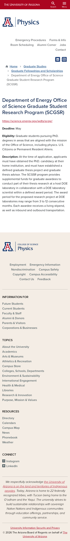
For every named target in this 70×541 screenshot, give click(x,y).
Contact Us (26, 279)
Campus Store (11, 366)
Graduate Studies (35, 66)
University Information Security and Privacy (35, 527)
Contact (60, 50)
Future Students (12, 304)
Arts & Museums (12, 356)
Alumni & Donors (13, 318)
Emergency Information (45, 265)
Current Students (13, 308)
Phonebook (9, 437)
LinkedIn (12, 466)
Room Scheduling (22, 45)
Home (14, 66)
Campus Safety (49, 269)
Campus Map (11, 428)
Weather (7, 442)
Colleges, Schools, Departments (23, 371)
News (6, 433)
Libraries (7, 390)
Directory (8, 418)
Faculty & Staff (11, 313)
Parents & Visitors (13, 323)
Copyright (19, 274)
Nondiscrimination (23, 269)
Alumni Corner (46, 45)
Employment (18, 265)
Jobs (63, 45)
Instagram (12, 461)
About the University (15, 347)
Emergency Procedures (30, 40)
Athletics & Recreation (17, 361)
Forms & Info (57, 40)
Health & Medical (13, 385)
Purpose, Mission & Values (19, 400)
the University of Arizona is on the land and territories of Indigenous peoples (35, 486)
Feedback (44, 279)
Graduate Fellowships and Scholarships (37, 71)
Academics (9, 352)
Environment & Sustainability (21, 376)
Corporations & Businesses (19, 328)
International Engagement (19, 381)
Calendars (9, 423)
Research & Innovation (17, 395)
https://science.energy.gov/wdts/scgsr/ (27, 121)
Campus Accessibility (43, 274)
